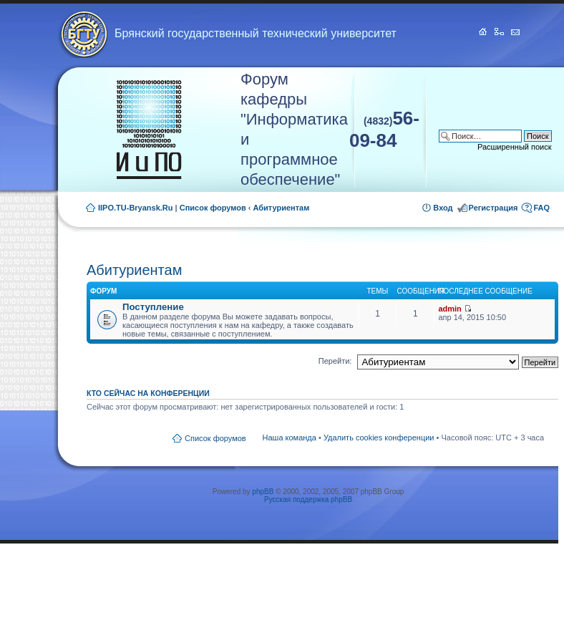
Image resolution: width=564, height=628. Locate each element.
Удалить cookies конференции (379, 437)
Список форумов (213, 207)
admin (449, 308)
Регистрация (493, 207)
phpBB (262, 492)
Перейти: (335, 361)
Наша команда (289, 437)
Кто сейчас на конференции (148, 393)
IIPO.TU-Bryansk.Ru (135, 207)
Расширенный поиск (514, 146)
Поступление (153, 306)
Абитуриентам (281, 207)
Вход (442, 207)
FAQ (541, 207)
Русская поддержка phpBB (308, 499)
